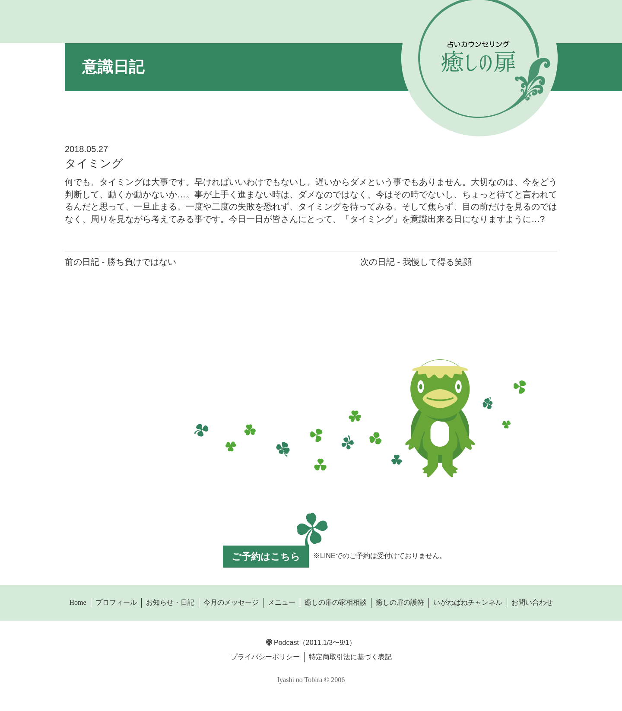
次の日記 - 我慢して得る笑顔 (416, 262)
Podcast (282, 642)
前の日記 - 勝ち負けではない (120, 262)
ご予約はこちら (266, 556)
